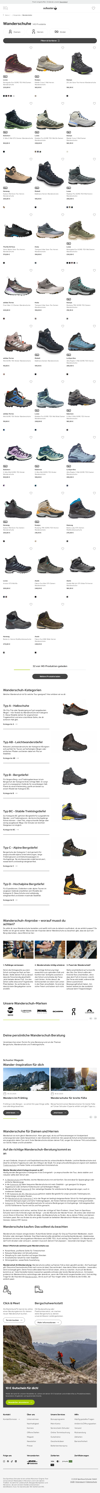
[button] (91, 1018)
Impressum (80, 1482)
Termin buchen (12, 1320)
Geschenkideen (57, 1441)
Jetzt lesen (10, 1112)
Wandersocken (31, 1276)
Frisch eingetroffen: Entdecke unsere (46, 2)
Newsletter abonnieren (18, 1402)
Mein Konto (55, 1423)
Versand (77, 1428)
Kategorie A (8, 724)
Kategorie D (8, 900)
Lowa (91, 1217)
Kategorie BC (9, 829)
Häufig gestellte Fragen (84, 1419)
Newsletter (31, 1441)
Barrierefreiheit (80, 1441)
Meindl (85, 1217)
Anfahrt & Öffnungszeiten (85, 1423)
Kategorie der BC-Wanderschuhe (24, 1194)
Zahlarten (78, 1437)
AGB (72, 1482)
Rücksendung (80, 1432)
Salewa (14, 1220)
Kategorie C (8, 866)
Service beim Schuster (60, 1428)
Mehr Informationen (46, 1322)
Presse (30, 1446)
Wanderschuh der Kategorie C (20, 1198)
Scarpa (24, 1220)
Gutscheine (55, 1437)
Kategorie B (8, 793)
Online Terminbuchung (60, 1432)
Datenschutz (91, 1482)
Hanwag (6, 1220)
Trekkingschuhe (10, 1165)
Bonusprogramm (58, 1419)
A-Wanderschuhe (12, 1180)
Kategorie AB (9, 758)
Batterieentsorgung (59, 1446)
